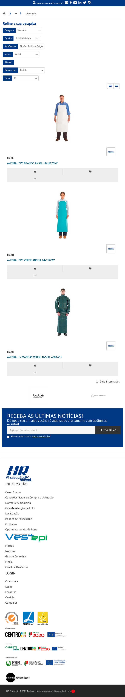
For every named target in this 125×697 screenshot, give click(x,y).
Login (8, 587)
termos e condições (41, 436)
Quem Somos (13, 492)
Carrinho (10, 597)
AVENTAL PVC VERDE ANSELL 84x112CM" (31, 260)
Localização (12, 514)
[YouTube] (74, 3)
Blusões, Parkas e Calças (31, 46)
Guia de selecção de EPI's (20, 508)
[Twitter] (84, 3)
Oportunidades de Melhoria (21, 529)
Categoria (9, 30)
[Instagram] (89, 3)
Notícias (10, 551)
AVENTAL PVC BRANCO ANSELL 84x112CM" (32, 163)
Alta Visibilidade (26, 38)
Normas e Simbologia (18, 503)
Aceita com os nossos (30, 436)
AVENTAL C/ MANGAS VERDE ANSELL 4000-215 (34, 357)
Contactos (11, 524)
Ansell (26, 54)
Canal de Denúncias (16, 567)
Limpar (8, 62)
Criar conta (11, 581)
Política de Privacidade (18, 519)
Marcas (9, 546)
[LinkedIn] (79, 3)
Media (9, 562)
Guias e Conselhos (15, 556)
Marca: (8, 54)
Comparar (11, 603)
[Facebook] (70, 3)
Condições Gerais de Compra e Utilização (29, 498)
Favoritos (10, 592)
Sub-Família (10, 46)
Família (8, 38)
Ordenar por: (10, 70)
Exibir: (7, 78)
